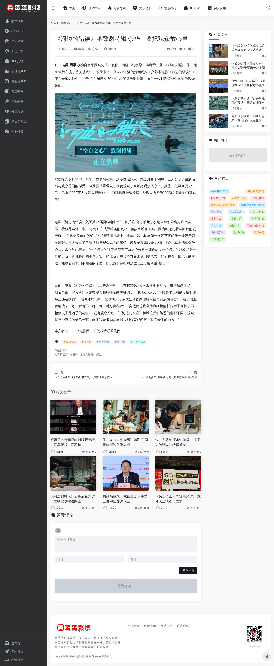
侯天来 (101, 72)
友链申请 (133, 626)
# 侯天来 (86, 342)
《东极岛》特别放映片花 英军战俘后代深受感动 (247, 48)
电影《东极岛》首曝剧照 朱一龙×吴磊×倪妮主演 (247, 118)
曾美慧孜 (82, 72)
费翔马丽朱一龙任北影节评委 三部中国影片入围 (125, 498)
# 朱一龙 (120, 342)
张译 (239, 232)
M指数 (218, 198)
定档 (216, 218)
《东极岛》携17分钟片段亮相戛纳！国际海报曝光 (248, 100)
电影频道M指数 (223, 204)
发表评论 (188, 570)
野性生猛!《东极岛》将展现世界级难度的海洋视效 (248, 83)
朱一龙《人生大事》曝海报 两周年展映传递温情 (125, 442)
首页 (56, 22)
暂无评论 (65, 515)
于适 (236, 218)
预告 (258, 198)
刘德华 (239, 198)
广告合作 (183, 626)
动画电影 (219, 191)
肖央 (216, 225)
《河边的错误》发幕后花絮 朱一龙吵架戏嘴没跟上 (73, 498)
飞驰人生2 (255, 225)
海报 (234, 225)
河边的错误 (180, 72)
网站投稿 (167, 626)
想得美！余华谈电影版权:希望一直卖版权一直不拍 (73, 442)
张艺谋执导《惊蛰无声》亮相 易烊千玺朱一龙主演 (248, 65)
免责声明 (150, 626)
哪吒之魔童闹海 (252, 204)
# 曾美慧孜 (103, 342)
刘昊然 (258, 218)
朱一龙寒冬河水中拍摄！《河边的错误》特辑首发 (177, 442)
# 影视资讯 (69, 342)
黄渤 (259, 232)
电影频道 (255, 191)
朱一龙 (258, 211)
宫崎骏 (217, 239)
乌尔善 (217, 232)
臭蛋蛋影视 (81, 656)
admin (110, 49)
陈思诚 (236, 211)
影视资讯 (66, 22)
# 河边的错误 (138, 342)
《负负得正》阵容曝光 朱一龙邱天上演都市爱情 (178, 498)
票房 (216, 211)
